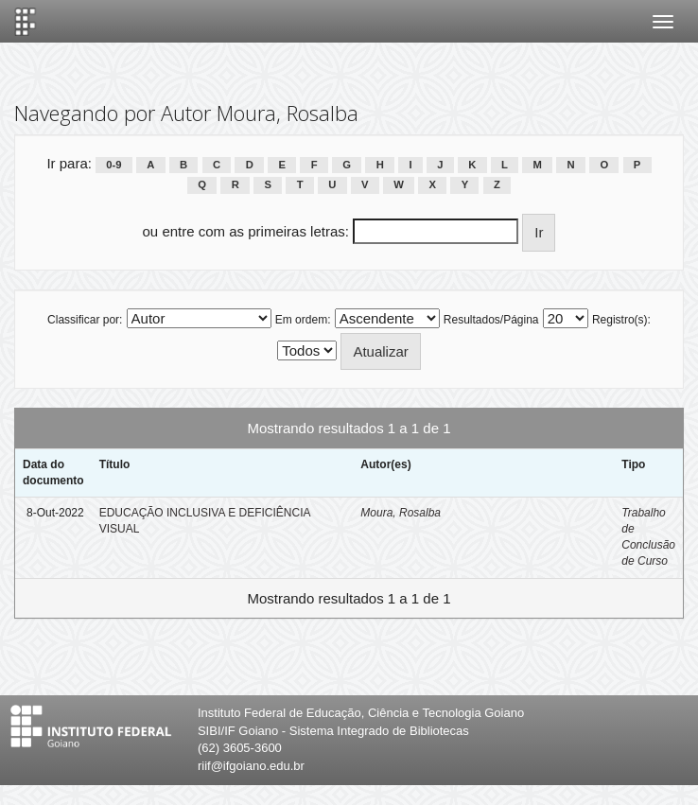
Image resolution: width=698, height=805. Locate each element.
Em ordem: (303, 319)
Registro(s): (621, 319)
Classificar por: (84, 319)
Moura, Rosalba (400, 512)
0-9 (113, 164)
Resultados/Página (491, 319)
